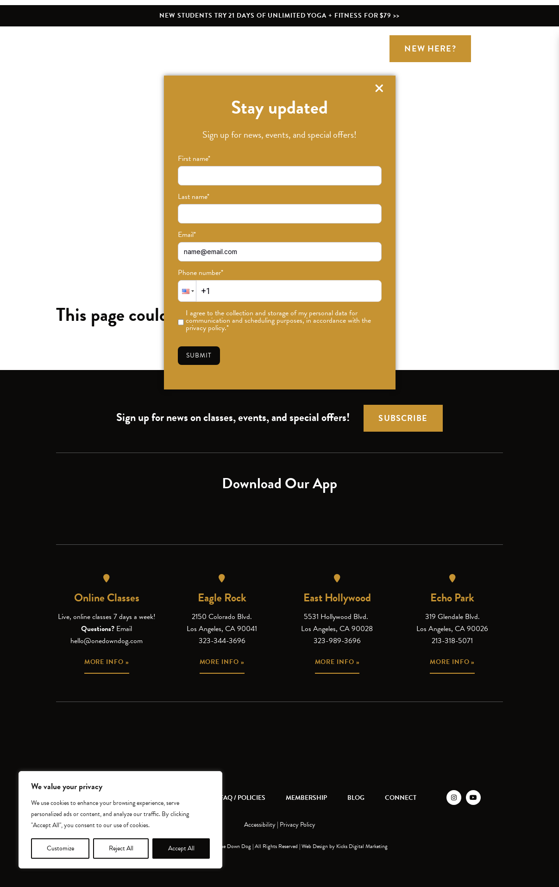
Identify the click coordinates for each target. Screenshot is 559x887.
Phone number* (200, 272)
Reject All (121, 848)
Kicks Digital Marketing (362, 846)
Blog (355, 798)
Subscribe (402, 418)
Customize (60, 848)
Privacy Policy (297, 825)
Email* (187, 234)
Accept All (181, 848)
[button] (187, 291)
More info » (106, 662)
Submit (199, 355)
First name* (194, 158)
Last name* (193, 196)
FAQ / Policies (242, 798)
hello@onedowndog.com (106, 640)
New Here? (430, 48)
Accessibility (260, 825)
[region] (120, 819)
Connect (400, 798)
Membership (306, 798)
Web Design (314, 846)
